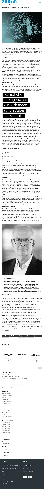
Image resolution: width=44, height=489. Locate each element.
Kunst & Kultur (5, 399)
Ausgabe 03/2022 (6, 432)
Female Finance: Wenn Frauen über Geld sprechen (13, 386)
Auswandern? (5, 380)
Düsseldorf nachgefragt (7, 395)
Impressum (4, 476)
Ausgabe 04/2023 (6, 422)
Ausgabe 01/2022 (6, 436)
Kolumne (4, 397)
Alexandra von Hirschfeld (8, 10)
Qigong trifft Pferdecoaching (8, 374)
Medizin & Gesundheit (7, 403)
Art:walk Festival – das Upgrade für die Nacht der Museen (14, 378)
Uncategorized (5, 414)
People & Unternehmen (29, 10)
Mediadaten (4, 483)
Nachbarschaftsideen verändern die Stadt (11, 382)
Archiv (3, 441)
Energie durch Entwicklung (8, 387)
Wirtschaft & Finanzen (38, 10)
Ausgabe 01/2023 (6, 428)
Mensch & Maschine (6, 407)
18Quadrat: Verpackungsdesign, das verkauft (12, 384)
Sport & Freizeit (5, 411)
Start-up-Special (5, 412)
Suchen (39, 368)
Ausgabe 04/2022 (6, 430)
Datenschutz (4, 479)
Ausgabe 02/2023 (6, 426)
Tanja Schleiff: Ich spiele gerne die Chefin (11, 376)
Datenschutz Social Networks (7, 481)
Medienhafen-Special (6, 401)
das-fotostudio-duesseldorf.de (19, 276)
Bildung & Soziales (21, 10)
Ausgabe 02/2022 (6, 434)
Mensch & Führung (6, 405)
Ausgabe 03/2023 (6, 424)
